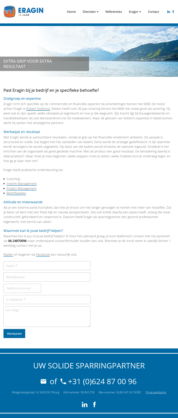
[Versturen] (14, 333)
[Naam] (46, 265)
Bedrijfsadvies (16, 193)
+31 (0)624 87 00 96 (98, 381)
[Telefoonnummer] (22, 288)
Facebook (43, 254)
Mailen (8, 254)
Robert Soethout (38, 108)
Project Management (22, 188)
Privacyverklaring (156, 392)
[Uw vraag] (46, 316)
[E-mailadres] (46, 299)
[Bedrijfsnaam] (46, 276)
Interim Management (22, 183)
